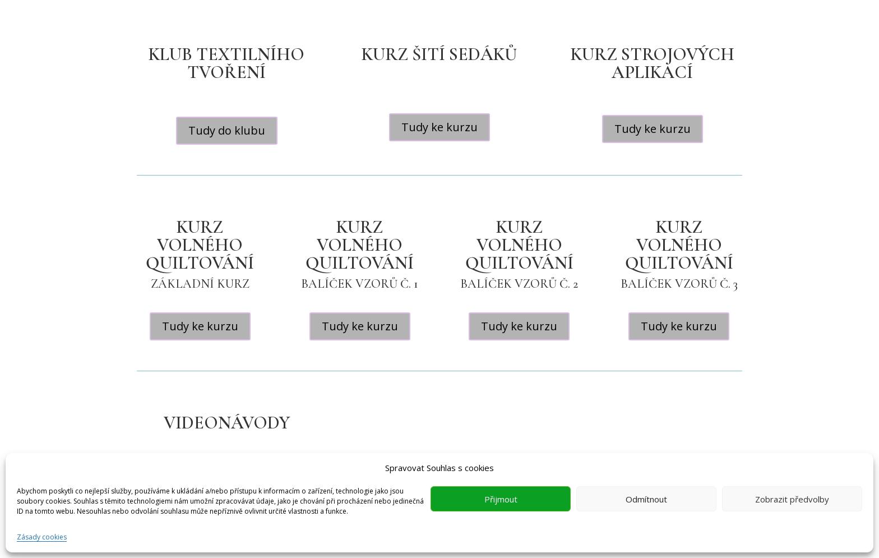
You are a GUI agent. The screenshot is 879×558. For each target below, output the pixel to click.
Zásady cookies (42, 537)
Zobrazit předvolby (792, 499)
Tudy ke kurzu (439, 127)
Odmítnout (646, 499)
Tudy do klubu (226, 130)
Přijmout (500, 499)
